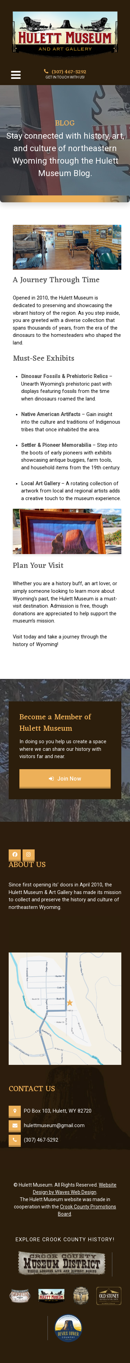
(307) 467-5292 (65, 72)
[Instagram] (29, 855)
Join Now (65, 778)
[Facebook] (15, 855)
